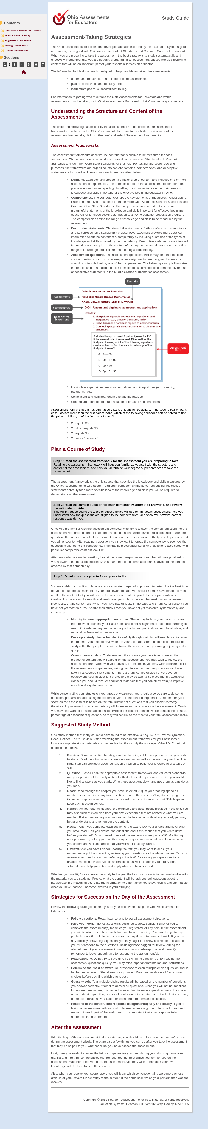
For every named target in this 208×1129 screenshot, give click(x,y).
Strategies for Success (16, 45)
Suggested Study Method (18, 40)
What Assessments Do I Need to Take (123, 101)
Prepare (103, 135)
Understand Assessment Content (23, 30)
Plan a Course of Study (17, 35)
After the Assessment (16, 50)
